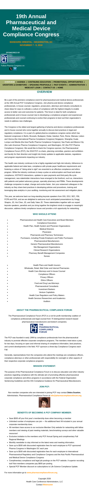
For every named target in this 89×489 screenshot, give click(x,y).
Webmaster (48, 485)
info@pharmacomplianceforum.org (66, 396)
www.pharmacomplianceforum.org (42, 473)
